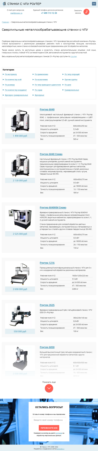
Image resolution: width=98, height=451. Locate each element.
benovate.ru (60, 449)
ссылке (74, 56)
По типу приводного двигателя (48, 85)
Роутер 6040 (47, 109)
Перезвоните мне (49, 428)
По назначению (41, 79)
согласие (59, 433)
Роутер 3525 (47, 305)
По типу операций (72, 74)
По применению (41, 74)
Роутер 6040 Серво (51, 154)
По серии (38, 90)
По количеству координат (16, 90)
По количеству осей (13, 79)
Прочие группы (71, 79)
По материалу (11, 74)
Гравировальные (72, 90)
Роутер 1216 (47, 262)
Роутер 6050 (47, 347)
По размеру (10, 85)
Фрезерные (39, 95)
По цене (68, 85)
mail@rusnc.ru (16, 13)
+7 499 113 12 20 (49, 13)
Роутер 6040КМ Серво (53, 207)
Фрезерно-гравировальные (16, 95)
